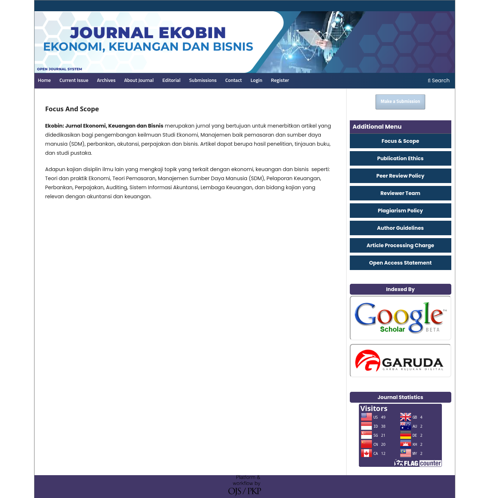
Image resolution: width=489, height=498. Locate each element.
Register (280, 80)
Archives (106, 80)
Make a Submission (400, 101)
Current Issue (73, 80)
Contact (233, 80)
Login (256, 80)
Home (44, 80)
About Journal (139, 80)
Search (439, 80)
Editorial (171, 80)
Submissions (203, 80)
